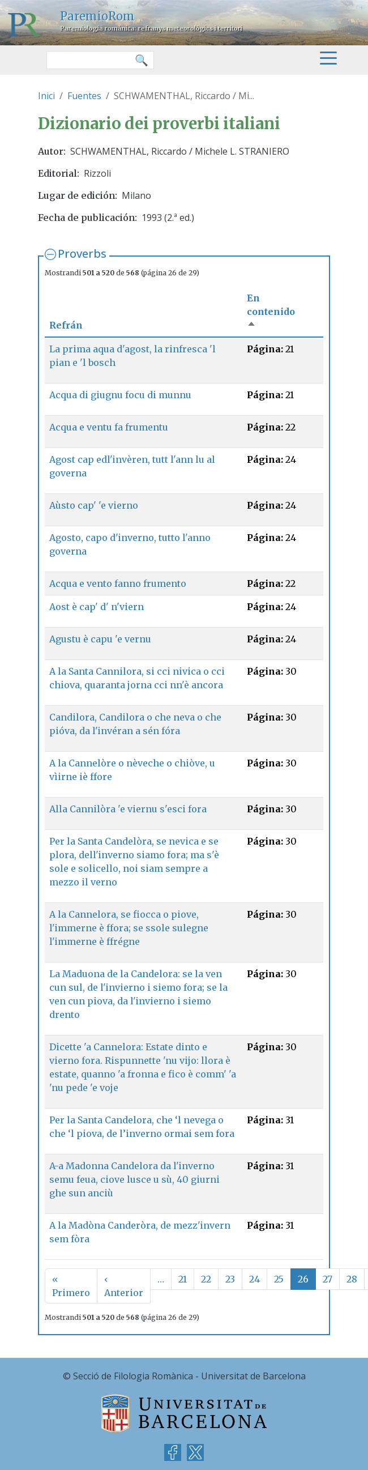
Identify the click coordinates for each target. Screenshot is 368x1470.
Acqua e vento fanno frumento (117, 583)
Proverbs (82, 253)
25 (279, 1279)
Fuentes (84, 96)
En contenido (271, 311)
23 (230, 1279)
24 (254, 1279)
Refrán (66, 325)
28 (351, 1279)
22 (206, 1279)
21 (182, 1279)
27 (327, 1279)
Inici (46, 96)
